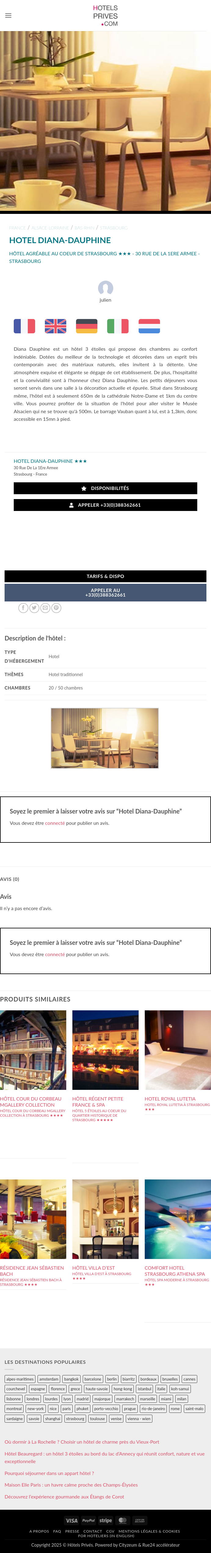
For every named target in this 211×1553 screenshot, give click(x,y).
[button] (8, 15)
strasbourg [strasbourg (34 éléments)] (75, 1418)
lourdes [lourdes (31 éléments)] (51, 1398)
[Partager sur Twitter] (34, 608)
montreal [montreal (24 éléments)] (14, 1408)
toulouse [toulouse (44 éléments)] (97, 1418)
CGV (110, 1531)
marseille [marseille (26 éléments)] (147, 1398)
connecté (55, 823)
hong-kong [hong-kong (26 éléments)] (123, 1388)
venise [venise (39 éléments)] (116, 1418)
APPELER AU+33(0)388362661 (105, 592)
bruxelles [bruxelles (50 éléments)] (170, 1379)
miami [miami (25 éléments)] (166, 1398)
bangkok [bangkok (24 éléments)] (71, 1379)
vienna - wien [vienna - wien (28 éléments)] (139, 1418)
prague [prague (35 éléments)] (130, 1408)
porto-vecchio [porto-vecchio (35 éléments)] (106, 1408)
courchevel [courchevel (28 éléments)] (15, 1388)
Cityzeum (128, 1545)
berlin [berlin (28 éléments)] (112, 1379)
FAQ (57, 1531)
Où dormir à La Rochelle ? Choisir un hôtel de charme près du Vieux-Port (82, 1442)
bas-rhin (84, 227)
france (17, 227)
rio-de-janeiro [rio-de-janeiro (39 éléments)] (153, 1408)
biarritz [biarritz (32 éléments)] (129, 1379)
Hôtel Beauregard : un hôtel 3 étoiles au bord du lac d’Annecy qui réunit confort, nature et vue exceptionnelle (105, 1457)
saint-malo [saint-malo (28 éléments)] (195, 1408)
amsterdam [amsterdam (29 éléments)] (48, 1379)
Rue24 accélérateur (161, 1545)
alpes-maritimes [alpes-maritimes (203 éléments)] (20, 1379)
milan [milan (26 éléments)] (181, 1398)
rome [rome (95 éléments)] (175, 1408)
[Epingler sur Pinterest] (56, 608)
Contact (92, 1531)
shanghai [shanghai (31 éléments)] (52, 1418)
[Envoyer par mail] (45, 608)
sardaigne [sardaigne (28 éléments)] (14, 1418)
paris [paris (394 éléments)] (67, 1408)
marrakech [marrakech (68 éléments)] (125, 1398)
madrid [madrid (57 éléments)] (83, 1398)
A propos (39, 1531)
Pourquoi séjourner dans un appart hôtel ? (49, 1473)
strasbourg (114, 227)
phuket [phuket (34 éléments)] (83, 1408)
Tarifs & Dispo (105, 576)
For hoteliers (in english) (106, 1535)
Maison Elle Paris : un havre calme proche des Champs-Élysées (71, 1484)
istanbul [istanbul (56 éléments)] (144, 1388)
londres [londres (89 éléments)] (33, 1398)
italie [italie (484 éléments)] (161, 1388)
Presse (72, 1531)
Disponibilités (105, 488)
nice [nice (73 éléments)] (53, 1408)
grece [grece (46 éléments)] (75, 1388)
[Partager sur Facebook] (23, 608)
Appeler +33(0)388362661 (105, 505)
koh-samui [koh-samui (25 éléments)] (180, 1388)
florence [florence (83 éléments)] (58, 1388)
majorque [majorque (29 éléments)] (102, 1398)
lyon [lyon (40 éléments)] (67, 1398)
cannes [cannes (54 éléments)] (189, 1379)
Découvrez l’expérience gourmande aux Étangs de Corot (64, 1496)
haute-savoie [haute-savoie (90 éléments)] (97, 1388)
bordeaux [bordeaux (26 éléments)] (148, 1379)
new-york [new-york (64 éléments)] (35, 1408)
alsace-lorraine (50, 227)
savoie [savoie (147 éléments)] (34, 1418)
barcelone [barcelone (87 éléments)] (93, 1379)
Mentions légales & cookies (149, 1531)
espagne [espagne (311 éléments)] (38, 1388)
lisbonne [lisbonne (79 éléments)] (13, 1398)
